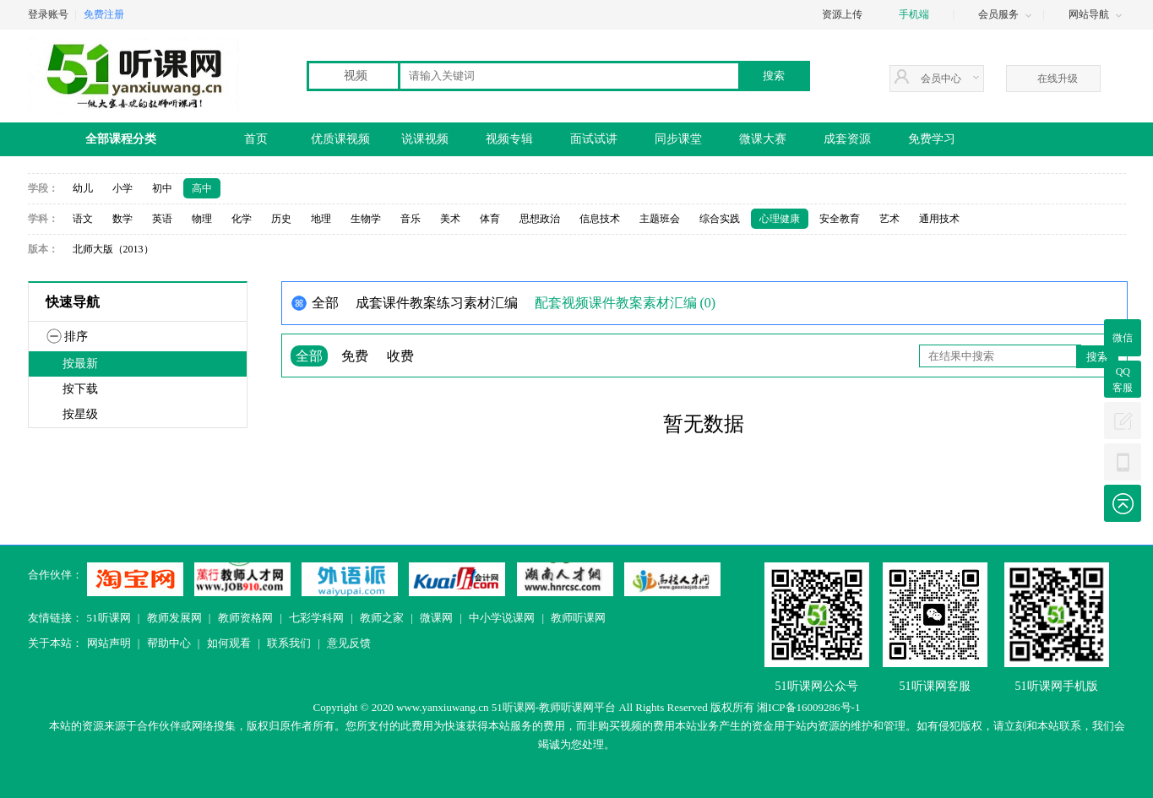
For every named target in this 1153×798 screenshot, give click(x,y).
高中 (202, 188)
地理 (321, 219)
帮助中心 (169, 643)
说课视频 (425, 139)
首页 (256, 139)
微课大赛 (762, 139)
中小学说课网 (502, 617)
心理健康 (779, 219)
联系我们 (289, 643)
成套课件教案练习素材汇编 (437, 303)
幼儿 (83, 188)
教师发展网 (174, 617)
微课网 (436, 617)
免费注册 (104, 14)
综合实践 (719, 219)
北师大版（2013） (113, 249)
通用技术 (939, 219)
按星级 (80, 414)
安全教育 (839, 219)
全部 (309, 356)
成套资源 (847, 139)
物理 (202, 219)
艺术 (889, 219)
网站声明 (109, 643)
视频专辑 (509, 139)
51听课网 (109, 617)
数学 (122, 219)
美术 (450, 219)
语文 (83, 219)
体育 (490, 219)
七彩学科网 (316, 617)
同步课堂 (678, 139)
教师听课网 (578, 617)
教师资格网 (245, 617)
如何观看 (229, 643)
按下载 (80, 389)
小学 (122, 188)
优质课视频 (340, 139)
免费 (354, 356)
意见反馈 (349, 643)
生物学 (366, 219)
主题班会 (659, 219)
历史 (281, 219)
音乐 (410, 219)
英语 (162, 219)
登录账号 (48, 14)
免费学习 (931, 139)
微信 (1122, 338)
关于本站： (55, 643)
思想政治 (539, 219)
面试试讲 (593, 139)
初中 (162, 188)
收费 (400, 356)
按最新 (80, 363)
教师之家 (382, 617)
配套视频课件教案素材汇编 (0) (625, 303)
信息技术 (599, 219)
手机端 (914, 14)
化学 (241, 219)
